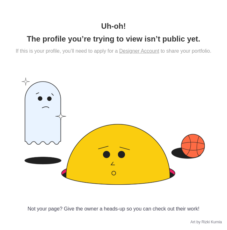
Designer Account (139, 51)
